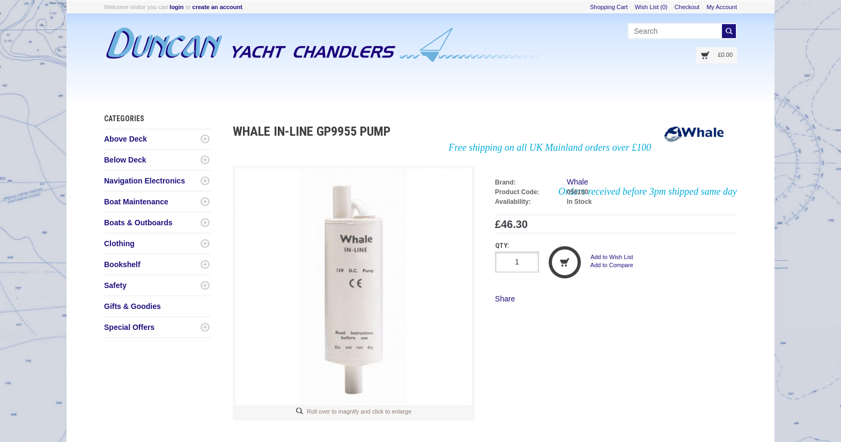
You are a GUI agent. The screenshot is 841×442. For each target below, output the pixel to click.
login (176, 7)
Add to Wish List (612, 257)
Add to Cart (565, 262)
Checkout (687, 7)
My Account (721, 7)
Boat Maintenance (136, 201)
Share (505, 298)
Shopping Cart (609, 7)
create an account (217, 7)
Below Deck (125, 160)
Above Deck (125, 139)
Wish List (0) (651, 7)
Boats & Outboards (138, 222)
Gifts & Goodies (132, 306)
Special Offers (129, 327)
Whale (577, 182)
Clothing (119, 243)
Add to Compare (612, 265)
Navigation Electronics (144, 180)
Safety (115, 285)
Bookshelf (122, 264)
